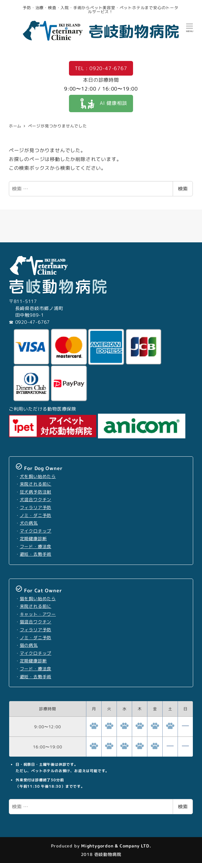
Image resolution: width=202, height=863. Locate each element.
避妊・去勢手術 (36, 554)
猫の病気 (29, 645)
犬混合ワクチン (36, 500)
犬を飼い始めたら (38, 476)
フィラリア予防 (36, 508)
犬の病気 (29, 523)
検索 (183, 188)
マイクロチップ (36, 531)
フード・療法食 (36, 547)
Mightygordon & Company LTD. (115, 846)
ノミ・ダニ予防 (36, 515)
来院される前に (36, 484)
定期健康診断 (33, 539)
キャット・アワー (38, 614)
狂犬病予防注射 (36, 492)
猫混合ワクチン (36, 622)
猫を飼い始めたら (38, 599)
